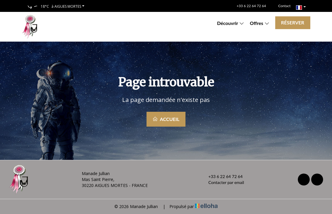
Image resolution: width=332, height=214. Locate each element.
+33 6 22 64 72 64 (222, 176)
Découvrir (230, 23)
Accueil (165, 119)
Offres (259, 23)
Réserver (292, 22)
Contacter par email (223, 182)
